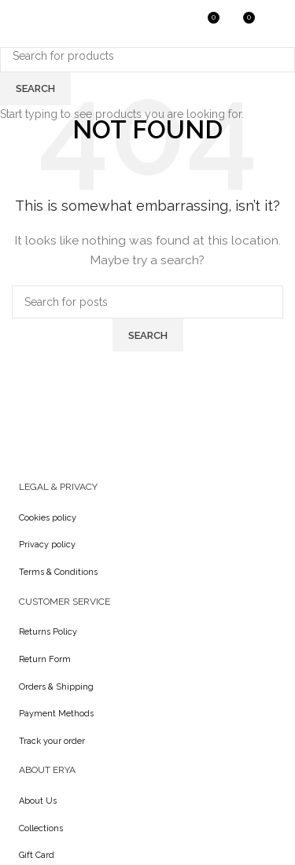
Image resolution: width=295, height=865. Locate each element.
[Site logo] (51, 23)
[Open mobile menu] (275, 23)
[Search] (173, 23)
